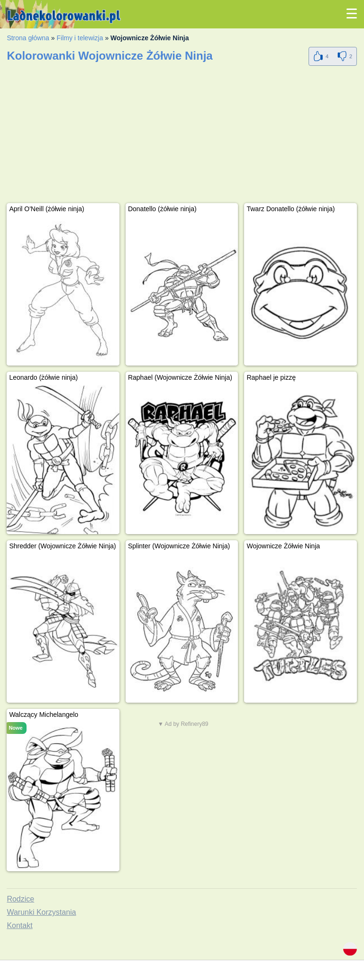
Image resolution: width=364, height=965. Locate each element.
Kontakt (19, 925)
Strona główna (28, 38)
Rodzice (20, 899)
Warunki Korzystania (41, 912)
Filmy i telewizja (79, 38)
